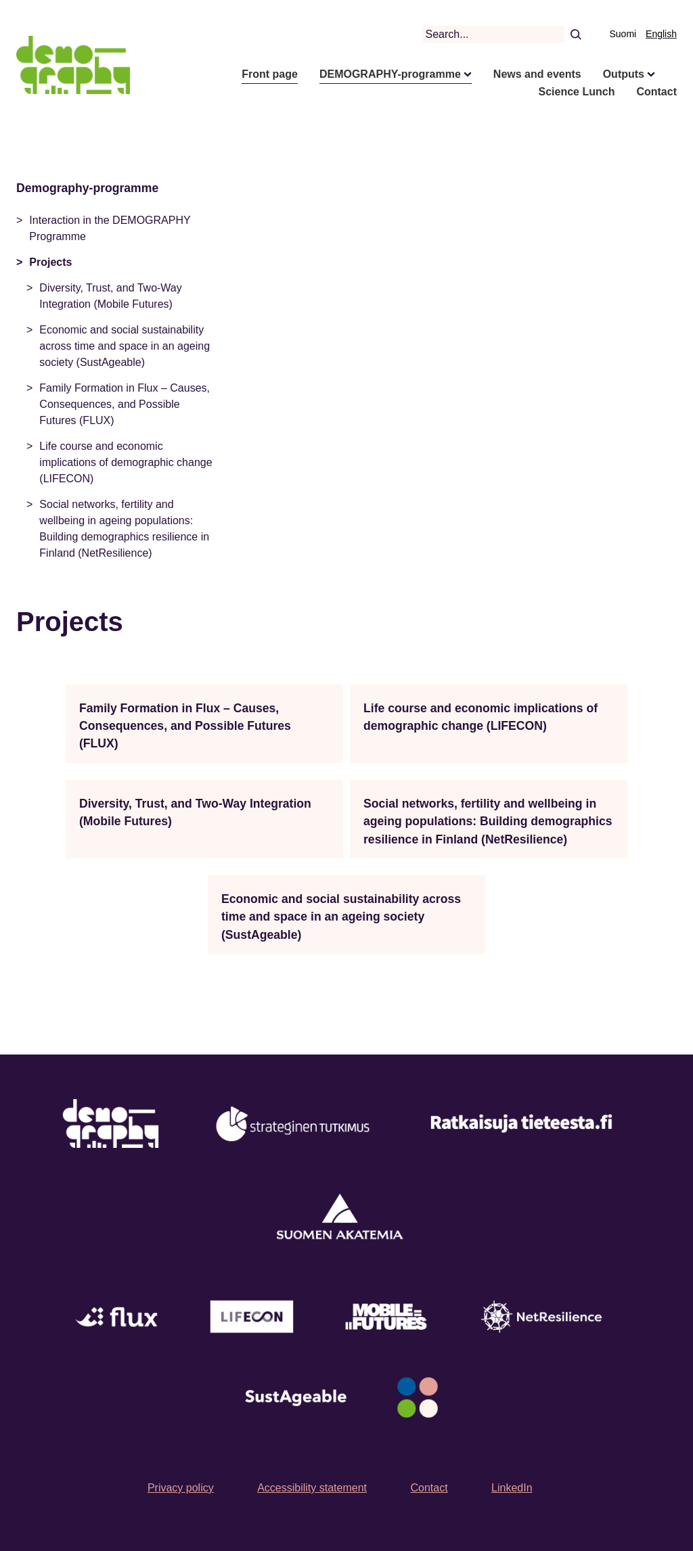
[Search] (575, 34)
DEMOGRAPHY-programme (390, 74)
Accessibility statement (312, 1488)
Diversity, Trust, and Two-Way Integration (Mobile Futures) (110, 296)
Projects (50, 262)
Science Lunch (577, 91)
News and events (537, 74)
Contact (656, 91)
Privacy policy (181, 1488)
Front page (270, 74)
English (661, 33)
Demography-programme (87, 188)
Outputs (623, 74)
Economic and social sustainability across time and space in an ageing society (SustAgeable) (124, 346)
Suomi (623, 33)
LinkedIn (512, 1488)
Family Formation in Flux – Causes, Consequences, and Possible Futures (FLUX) (124, 404)
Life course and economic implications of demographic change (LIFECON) (125, 462)
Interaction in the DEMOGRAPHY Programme (109, 228)
